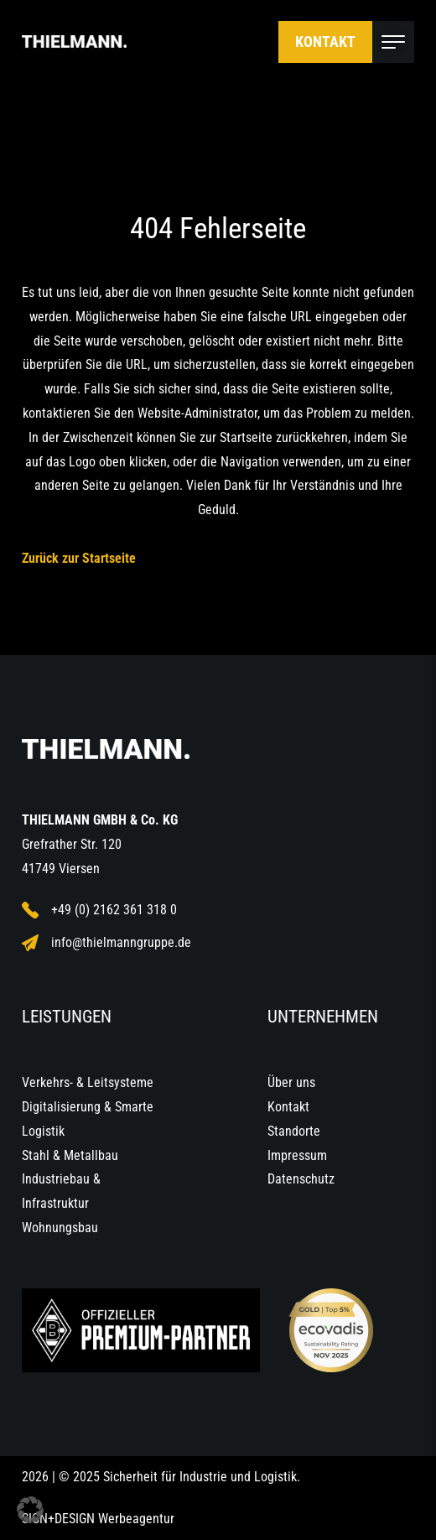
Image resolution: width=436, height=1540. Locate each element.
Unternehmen (322, 1017)
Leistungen (67, 1017)
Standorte (293, 1131)
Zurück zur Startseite (79, 558)
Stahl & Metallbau (70, 1155)
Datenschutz (301, 1179)
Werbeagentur (136, 1519)
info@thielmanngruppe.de (106, 942)
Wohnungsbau (60, 1228)
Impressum (297, 1155)
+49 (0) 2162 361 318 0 (99, 910)
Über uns (291, 1082)
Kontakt (325, 41)
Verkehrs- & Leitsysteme (87, 1082)
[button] (30, 1510)
